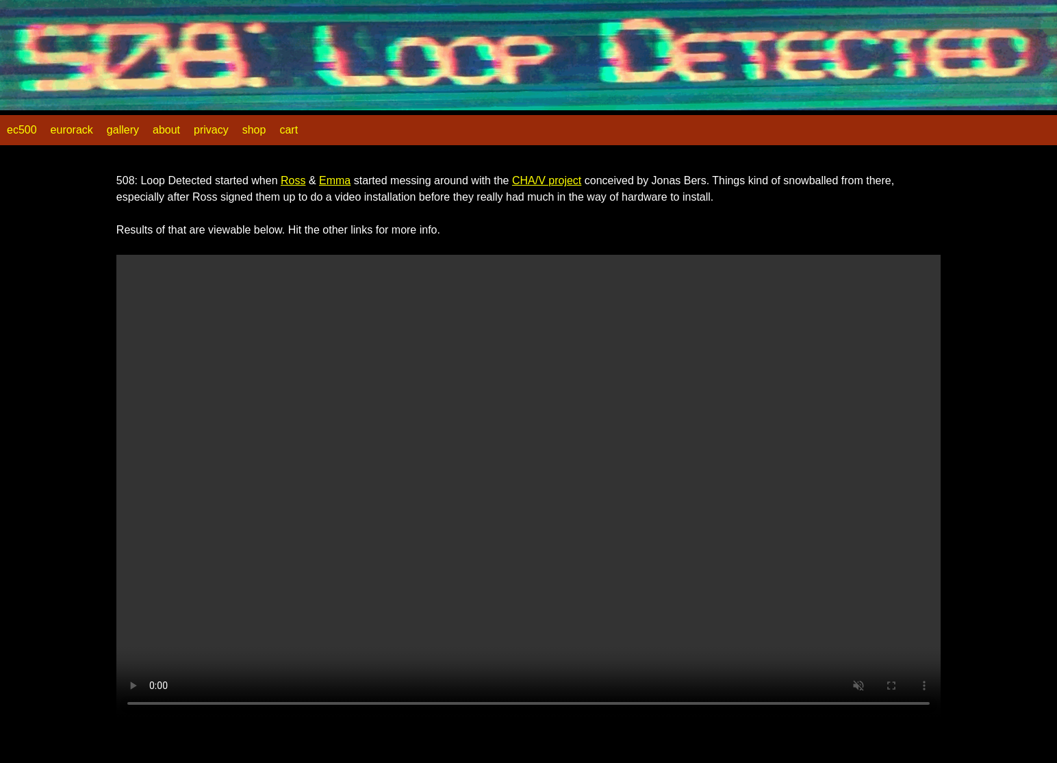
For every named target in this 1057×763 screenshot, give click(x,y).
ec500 (22, 130)
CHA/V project (546, 180)
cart (288, 130)
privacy (211, 130)
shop (254, 130)
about (166, 130)
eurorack (72, 130)
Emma (335, 180)
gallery (123, 130)
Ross (293, 180)
